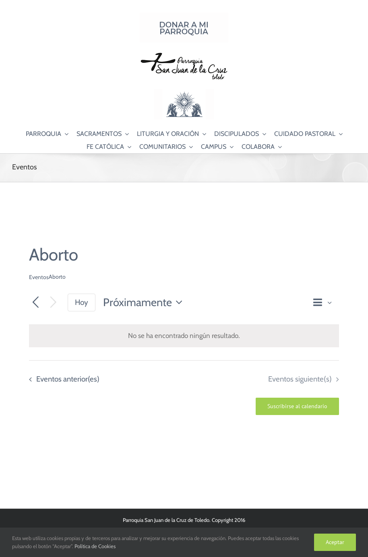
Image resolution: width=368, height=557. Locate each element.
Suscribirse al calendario (297, 406)
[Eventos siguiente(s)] (53, 302)
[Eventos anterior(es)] (35, 302)
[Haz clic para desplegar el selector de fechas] (145, 303)
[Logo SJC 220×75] (184, 54)
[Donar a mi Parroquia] (184, 16)
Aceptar (335, 542)
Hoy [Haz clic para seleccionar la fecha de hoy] (81, 302)
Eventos (39, 277)
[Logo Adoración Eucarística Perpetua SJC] (184, 92)
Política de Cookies (95, 546)
